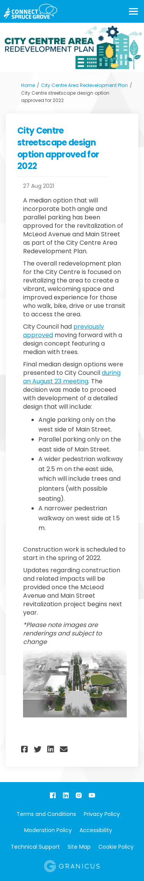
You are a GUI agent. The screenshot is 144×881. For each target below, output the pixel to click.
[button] (25, 749)
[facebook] (52, 795)
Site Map (79, 847)
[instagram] (78, 795)
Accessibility (95, 830)
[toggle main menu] (133, 11)
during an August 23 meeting (72, 377)
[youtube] (91, 795)
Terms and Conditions (46, 814)
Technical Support (35, 847)
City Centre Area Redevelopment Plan (84, 85)
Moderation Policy (48, 830)
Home (28, 85)
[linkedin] (65, 795)
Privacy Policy (102, 814)
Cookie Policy (116, 847)
